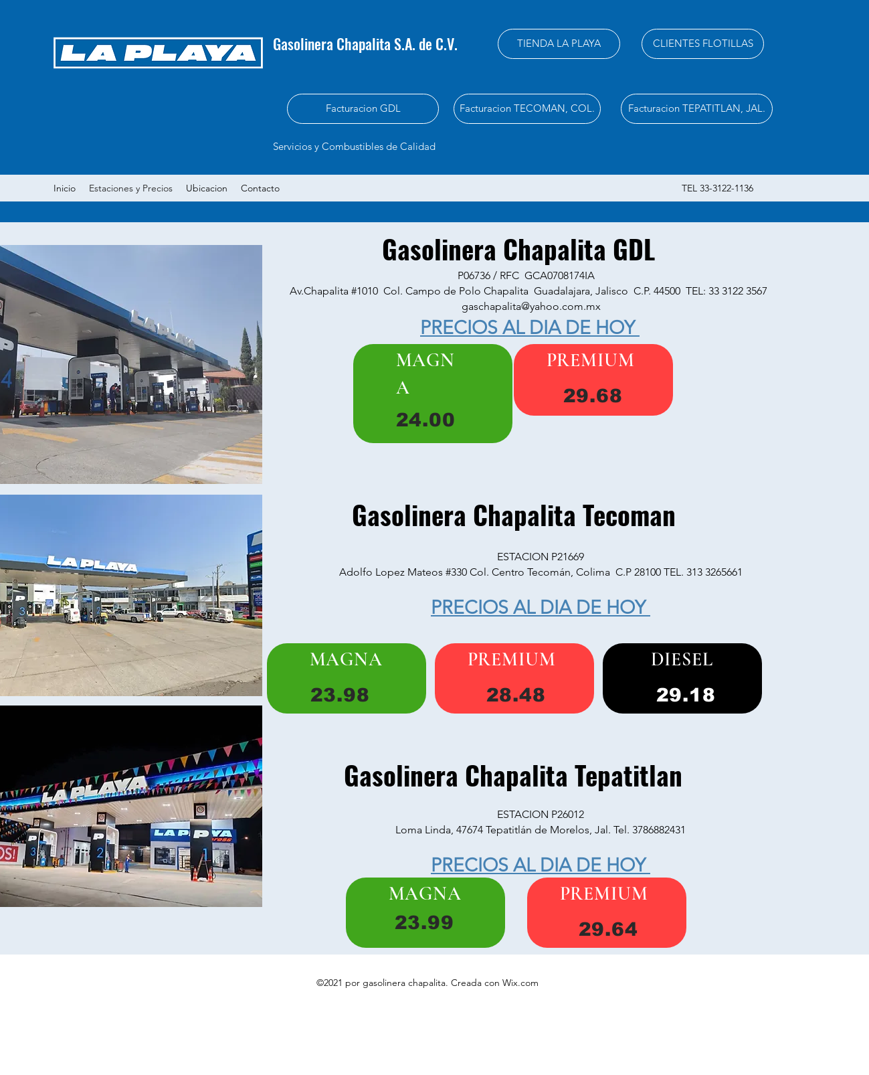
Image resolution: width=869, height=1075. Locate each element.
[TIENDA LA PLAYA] (559, 44)
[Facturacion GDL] (363, 109)
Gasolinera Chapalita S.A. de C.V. (367, 43)
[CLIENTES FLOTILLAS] (703, 44)
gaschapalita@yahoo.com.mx (531, 306)
